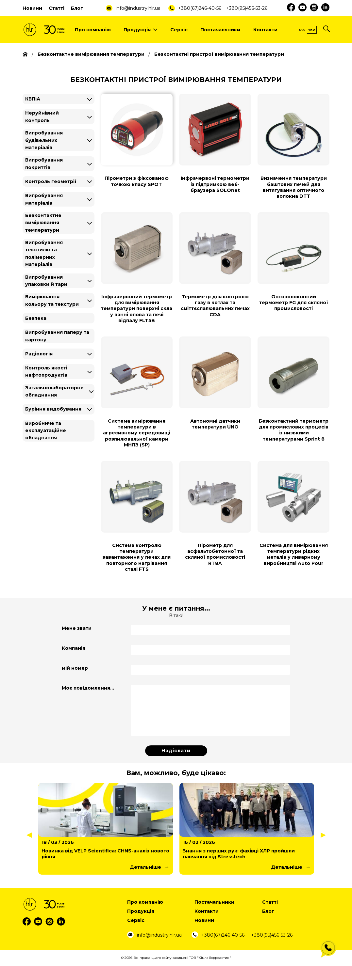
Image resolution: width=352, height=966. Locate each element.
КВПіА (32, 99)
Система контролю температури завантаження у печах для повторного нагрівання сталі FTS (137, 557)
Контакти (265, 30)
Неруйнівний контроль (42, 116)
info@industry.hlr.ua (138, 8)
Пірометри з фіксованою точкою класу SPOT (137, 181)
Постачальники (220, 30)
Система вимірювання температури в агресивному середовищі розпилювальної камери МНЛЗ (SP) (136, 433)
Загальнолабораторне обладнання (54, 391)
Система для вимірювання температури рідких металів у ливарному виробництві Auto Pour (294, 554)
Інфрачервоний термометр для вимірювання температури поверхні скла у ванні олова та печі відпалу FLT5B (136, 308)
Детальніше (145, 867)
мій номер (75, 668)
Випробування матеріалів (44, 199)
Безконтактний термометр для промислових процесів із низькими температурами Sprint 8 (293, 430)
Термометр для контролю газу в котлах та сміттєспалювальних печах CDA (215, 306)
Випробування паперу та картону (57, 335)
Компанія (73, 648)
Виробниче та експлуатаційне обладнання (45, 430)
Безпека (35, 318)
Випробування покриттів (44, 163)
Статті (56, 8)
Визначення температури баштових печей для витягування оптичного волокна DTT (293, 187)
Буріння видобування (53, 409)
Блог (77, 8)
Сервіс (179, 30)
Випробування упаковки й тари (46, 280)
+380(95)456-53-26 (246, 8)
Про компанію (93, 30)
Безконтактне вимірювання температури (43, 222)
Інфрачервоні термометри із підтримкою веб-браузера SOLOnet (215, 184)
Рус (302, 29)
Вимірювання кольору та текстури (52, 300)
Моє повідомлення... (88, 688)
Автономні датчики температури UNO (215, 424)
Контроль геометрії (50, 181)
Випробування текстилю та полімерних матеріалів (44, 253)
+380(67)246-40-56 (199, 8)
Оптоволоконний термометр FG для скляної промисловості (293, 302)
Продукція (140, 30)
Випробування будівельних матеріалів (44, 140)
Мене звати (77, 628)
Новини (32, 8)
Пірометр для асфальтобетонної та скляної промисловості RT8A (215, 554)
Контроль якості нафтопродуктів (46, 371)
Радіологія (39, 354)
